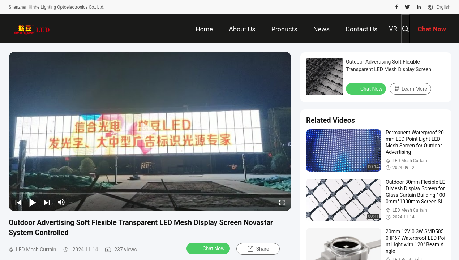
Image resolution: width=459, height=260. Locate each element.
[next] (47, 202)
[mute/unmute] (61, 202)
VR (393, 28)
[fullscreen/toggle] (282, 202)
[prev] (18, 202)
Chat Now (209, 248)
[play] (150, 131)
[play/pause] (32, 202)
